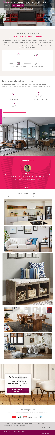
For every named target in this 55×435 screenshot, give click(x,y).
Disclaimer (14, 431)
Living (27, 2)
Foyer (39, 2)
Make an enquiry (18, 5)
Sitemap (23, 431)
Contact (22, 425)
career (16, 425)
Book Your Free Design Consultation (18, 390)
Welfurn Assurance (17, 423)
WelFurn (48, 433)
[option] (14, 417)
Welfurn (8, 431)
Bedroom (21, 2)
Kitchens (13, 2)
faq (43, 423)
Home (7, 2)
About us (6, 423)
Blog (38, 423)
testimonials (8, 425)
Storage (45, 2)
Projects (8, 5)
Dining (33, 2)
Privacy (19, 431)
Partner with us (30, 423)
